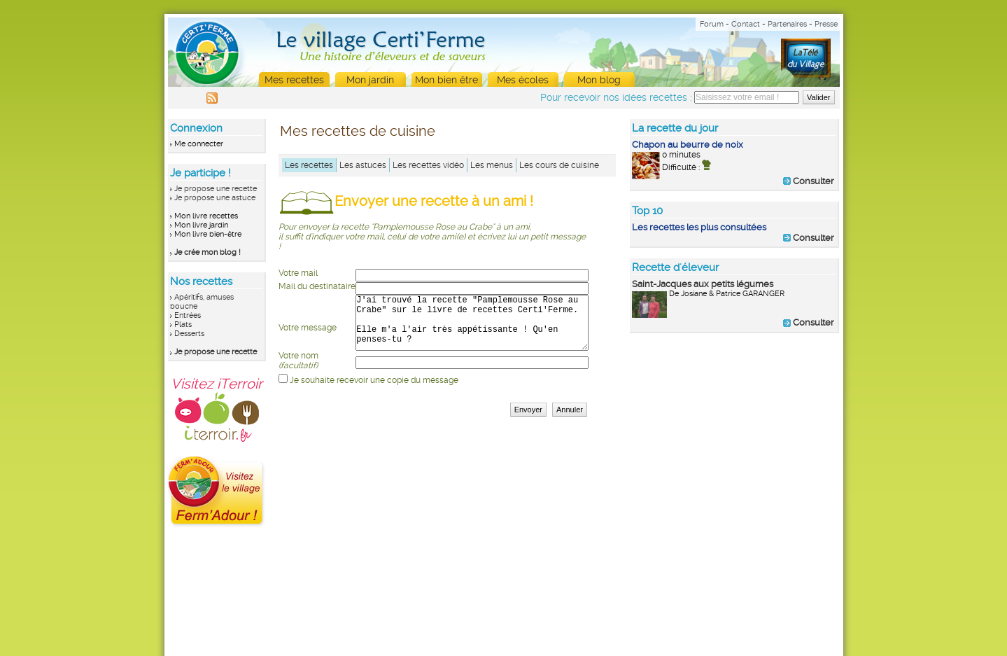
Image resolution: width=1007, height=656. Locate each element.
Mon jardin (370, 79)
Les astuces (362, 165)
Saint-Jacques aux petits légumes (702, 284)
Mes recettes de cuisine (357, 131)
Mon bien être (446, 79)
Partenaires (787, 24)
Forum (712, 24)
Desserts (189, 333)
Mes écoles (523, 79)
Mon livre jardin (201, 225)
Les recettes (309, 165)
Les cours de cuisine (559, 165)
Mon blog (599, 79)
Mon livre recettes (206, 216)
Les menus (491, 165)
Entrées (187, 315)
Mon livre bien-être (207, 234)
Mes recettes (294, 79)
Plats (183, 324)
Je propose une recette (215, 188)
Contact (745, 24)
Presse (826, 24)
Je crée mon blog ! (207, 252)
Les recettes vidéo (428, 165)
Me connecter (198, 143)
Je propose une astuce (214, 197)
